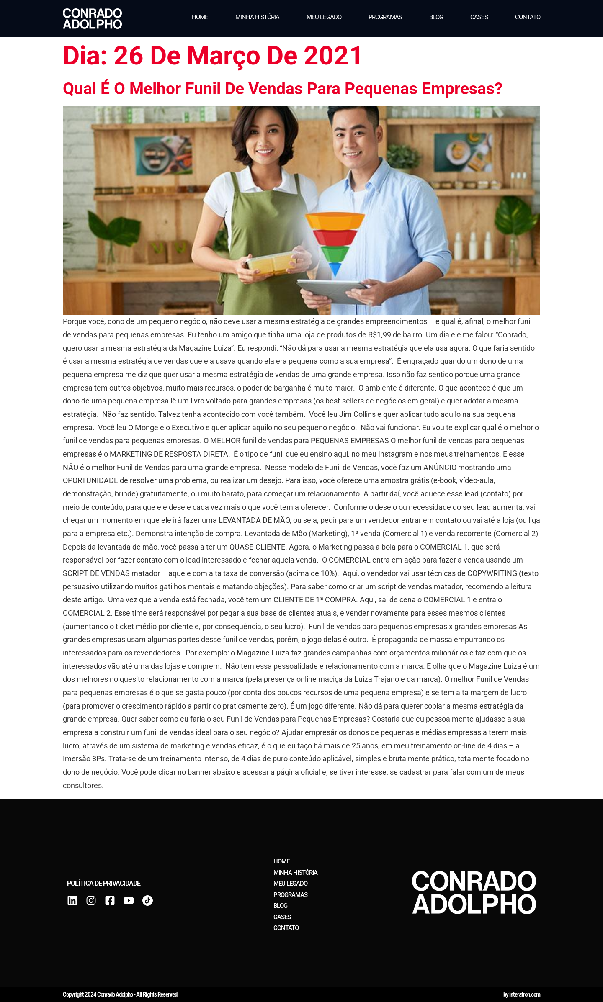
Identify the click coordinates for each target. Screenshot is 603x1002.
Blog (436, 17)
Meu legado (324, 17)
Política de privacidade (103, 883)
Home (200, 17)
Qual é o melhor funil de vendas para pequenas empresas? (282, 88)
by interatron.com (521, 994)
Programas (385, 17)
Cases (479, 17)
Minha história (257, 17)
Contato (527, 17)
